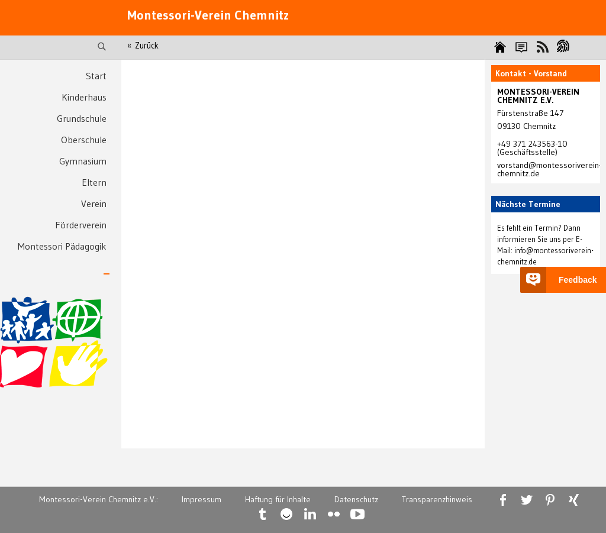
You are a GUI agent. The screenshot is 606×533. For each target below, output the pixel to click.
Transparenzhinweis (437, 499)
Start (96, 76)
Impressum (201, 499)
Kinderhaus (84, 97)
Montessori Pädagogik (62, 246)
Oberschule (84, 140)
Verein (94, 203)
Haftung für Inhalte (278, 499)
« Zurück (143, 45)
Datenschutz (356, 499)
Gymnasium (83, 161)
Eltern (94, 182)
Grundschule (82, 118)
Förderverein (81, 225)
